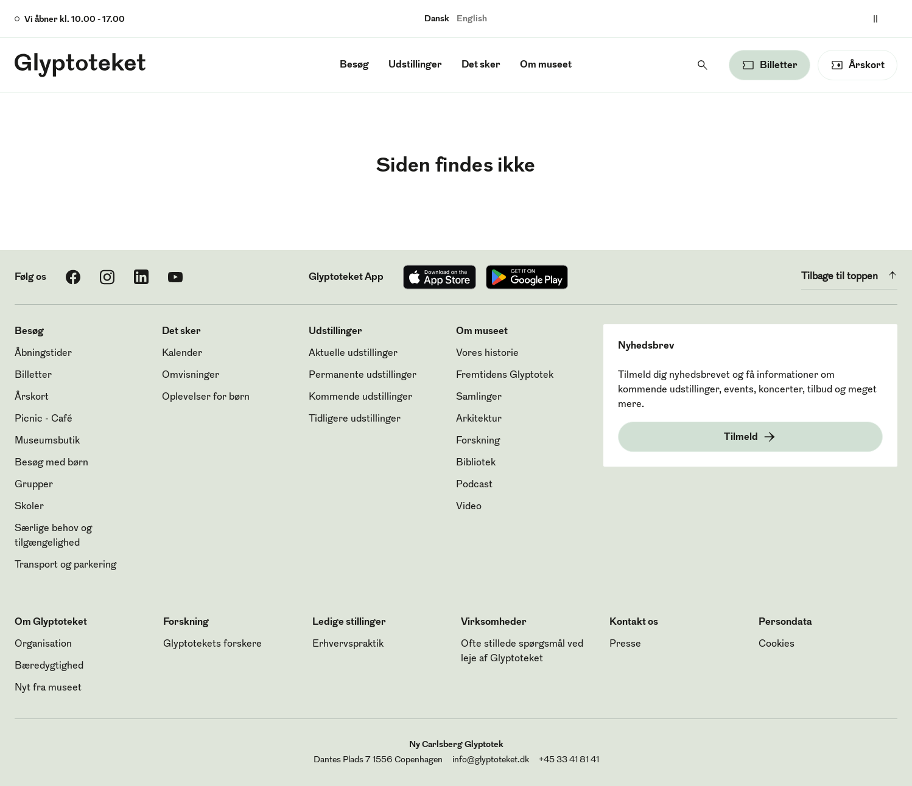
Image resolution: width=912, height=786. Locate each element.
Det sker (480, 65)
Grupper (34, 485)
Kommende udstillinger (360, 397)
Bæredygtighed (49, 666)
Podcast (474, 485)
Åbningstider (43, 353)
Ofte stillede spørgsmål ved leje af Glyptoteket (522, 651)
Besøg (354, 65)
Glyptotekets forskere (212, 644)
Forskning (478, 441)
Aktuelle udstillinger (353, 353)
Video (469, 507)
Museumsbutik (47, 441)
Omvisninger (190, 375)
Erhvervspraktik (348, 644)
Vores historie (487, 353)
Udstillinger (415, 65)
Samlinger (479, 397)
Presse (625, 644)
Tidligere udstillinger (355, 419)
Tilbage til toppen (849, 275)
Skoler (29, 507)
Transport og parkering (65, 565)
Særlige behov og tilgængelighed (53, 536)
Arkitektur (479, 419)
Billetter (33, 375)
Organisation (43, 644)
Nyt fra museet (48, 688)
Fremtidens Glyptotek (504, 375)
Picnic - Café (43, 419)
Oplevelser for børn (206, 397)
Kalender (182, 353)
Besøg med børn (51, 463)
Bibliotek (476, 463)
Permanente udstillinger (362, 375)
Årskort (32, 397)
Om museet (546, 65)
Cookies (776, 644)
